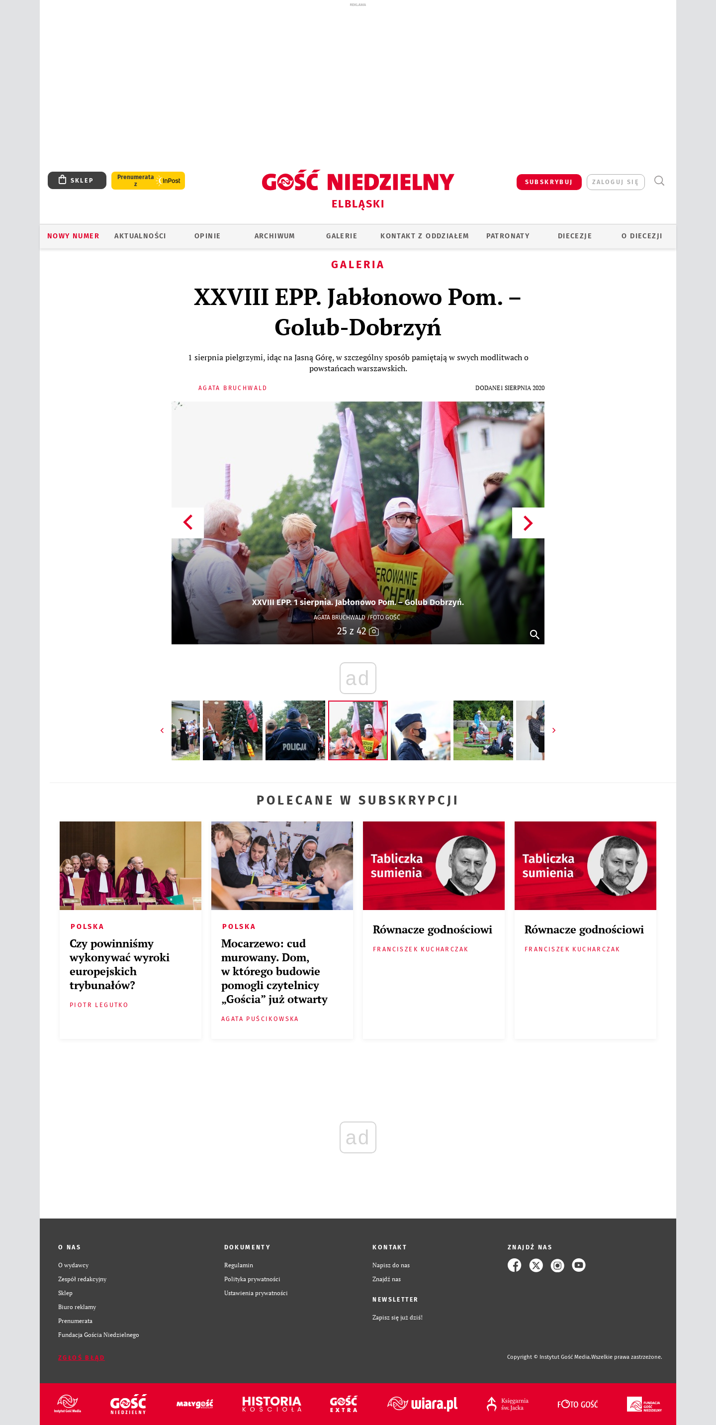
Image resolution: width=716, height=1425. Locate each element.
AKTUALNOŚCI (140, 236)
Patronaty (508, 236)
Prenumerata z (135, 181)
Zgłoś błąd (81, 1357)
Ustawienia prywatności (256, 1293)
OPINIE (207, 236)
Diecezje (575, 236)
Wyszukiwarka (659, 181)
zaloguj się (615, 182)
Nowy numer (73, 236)
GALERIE (342, 236)
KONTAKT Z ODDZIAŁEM (424, 236)
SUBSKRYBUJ (549, 182)
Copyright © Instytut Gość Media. (549, 1357)
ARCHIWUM (275, 236)
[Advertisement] (358, 83)
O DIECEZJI (642, 236)
